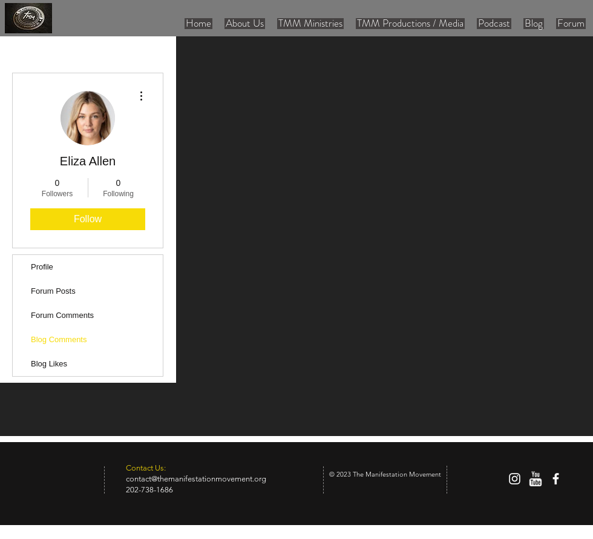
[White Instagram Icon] (514, 478)
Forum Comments (62, 315)
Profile (42, 266)
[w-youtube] (535, 478)
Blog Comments (59, 339)
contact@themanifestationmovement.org (196, 478)
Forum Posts (53, 291)
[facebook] (555, 478)
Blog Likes (49, 363)
